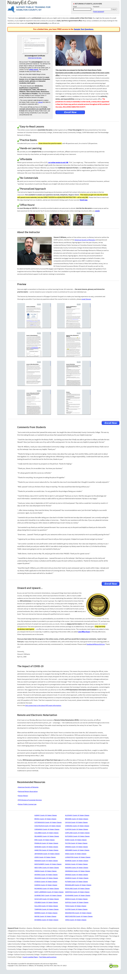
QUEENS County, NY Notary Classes (45, 885)
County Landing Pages (30, 957)
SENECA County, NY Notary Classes (76, 899)
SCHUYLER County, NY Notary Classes (46, 899)
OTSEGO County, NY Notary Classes (45, 881)
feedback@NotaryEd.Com (96, 644)
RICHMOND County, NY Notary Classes (46, 888)
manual (40, 102)
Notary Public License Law (27, 804)
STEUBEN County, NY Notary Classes (46, 902)
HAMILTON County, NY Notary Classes (46, 850)
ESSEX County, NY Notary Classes (76, 840)
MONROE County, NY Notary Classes (76, 860)
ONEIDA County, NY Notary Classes (45, 871)
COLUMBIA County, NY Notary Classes (46, 833)
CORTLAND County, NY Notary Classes (77, 833)
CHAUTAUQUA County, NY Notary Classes (47, 826)
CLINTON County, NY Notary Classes (76, 829)
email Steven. (86, 299)
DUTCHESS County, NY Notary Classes (77, 836)
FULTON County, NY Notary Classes (76, 843)
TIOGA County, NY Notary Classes (75, 906)
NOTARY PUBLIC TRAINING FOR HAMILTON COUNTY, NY (33, 8)
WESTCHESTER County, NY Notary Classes (79, 916)
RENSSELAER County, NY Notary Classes (78, 885)
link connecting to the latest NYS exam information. (43, 705)
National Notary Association (28, 791)
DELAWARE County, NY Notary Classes (46, 836)
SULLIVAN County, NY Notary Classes (46, 906)
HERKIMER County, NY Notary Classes (77, 850)
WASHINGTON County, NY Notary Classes (78, 913)
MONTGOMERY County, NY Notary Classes (47, 864)
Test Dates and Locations (47, 957)
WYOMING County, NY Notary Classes (46, 920)
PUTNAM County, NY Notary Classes (76, 881)
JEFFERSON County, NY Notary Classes (46, 853)
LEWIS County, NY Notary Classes (45, 857)
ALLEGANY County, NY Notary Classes (77, 815)
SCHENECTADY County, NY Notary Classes (48, 895)
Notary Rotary (23, 796)
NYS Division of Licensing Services (30, 800)
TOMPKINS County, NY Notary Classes (46, 909)
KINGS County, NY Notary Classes (75, 853)
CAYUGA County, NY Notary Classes (76, 822)
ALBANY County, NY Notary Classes (45, 815)
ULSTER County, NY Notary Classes (76, 909)
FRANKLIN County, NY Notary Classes (46, 843)
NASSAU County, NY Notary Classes (76, 864)
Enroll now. (84, 200)
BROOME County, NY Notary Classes (76, 819)
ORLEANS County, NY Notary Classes (46, 878)
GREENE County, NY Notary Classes (76, 847)
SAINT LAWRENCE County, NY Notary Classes (49, 892)
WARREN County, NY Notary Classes (45, 913)
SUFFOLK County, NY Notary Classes (76, 902)
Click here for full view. (35, 58)
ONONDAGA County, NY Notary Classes (77, 871)
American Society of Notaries (85, 240)
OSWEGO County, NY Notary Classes (76, 878)
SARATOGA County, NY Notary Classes (77, 892)
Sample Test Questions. (84, 29)
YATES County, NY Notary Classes (75, 920)
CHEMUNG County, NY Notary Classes (77, 826)
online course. (33, 69)
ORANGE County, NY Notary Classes (76, 874)
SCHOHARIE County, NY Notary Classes (77, 895)
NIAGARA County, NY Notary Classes (76, 867)
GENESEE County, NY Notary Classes (46, 847)
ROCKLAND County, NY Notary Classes (77, 888)
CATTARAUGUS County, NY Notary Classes (48, 822)
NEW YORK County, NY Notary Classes (46, 867)
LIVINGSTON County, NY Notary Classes (77, 857)
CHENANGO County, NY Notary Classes (46, 829)
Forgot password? (98, 11)
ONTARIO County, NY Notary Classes (46, 874)
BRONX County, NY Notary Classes (45, 819)
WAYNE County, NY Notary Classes (45, 916)
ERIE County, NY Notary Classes (44, 840)
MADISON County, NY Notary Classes (46, 860)
